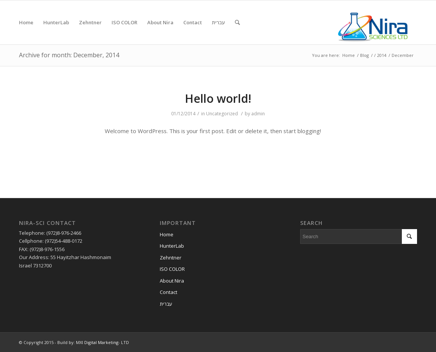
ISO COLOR (172, 269)
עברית (166, 303)
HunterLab (172, 245)
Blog (364, 55)
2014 (381, 55)
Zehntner (170, 257)
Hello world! (218, 98)
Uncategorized (222, 113)
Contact (168, 292)
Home (348, 55)
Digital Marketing (101, 342)
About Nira (172, 280)
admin (258, 113)
